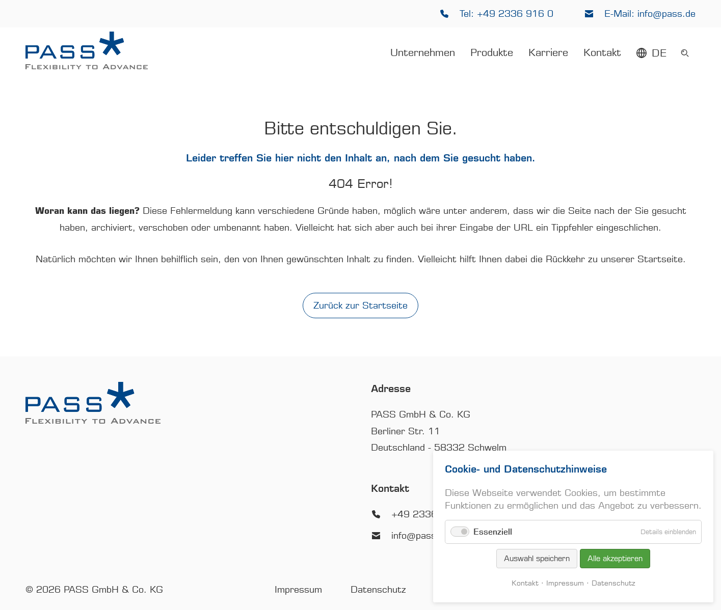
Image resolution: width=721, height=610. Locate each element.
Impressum (565, 583)
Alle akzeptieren (615, 558)
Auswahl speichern (537, 558)
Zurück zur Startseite (360, 305)
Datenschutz (613, 583)
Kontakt (525, 583)
